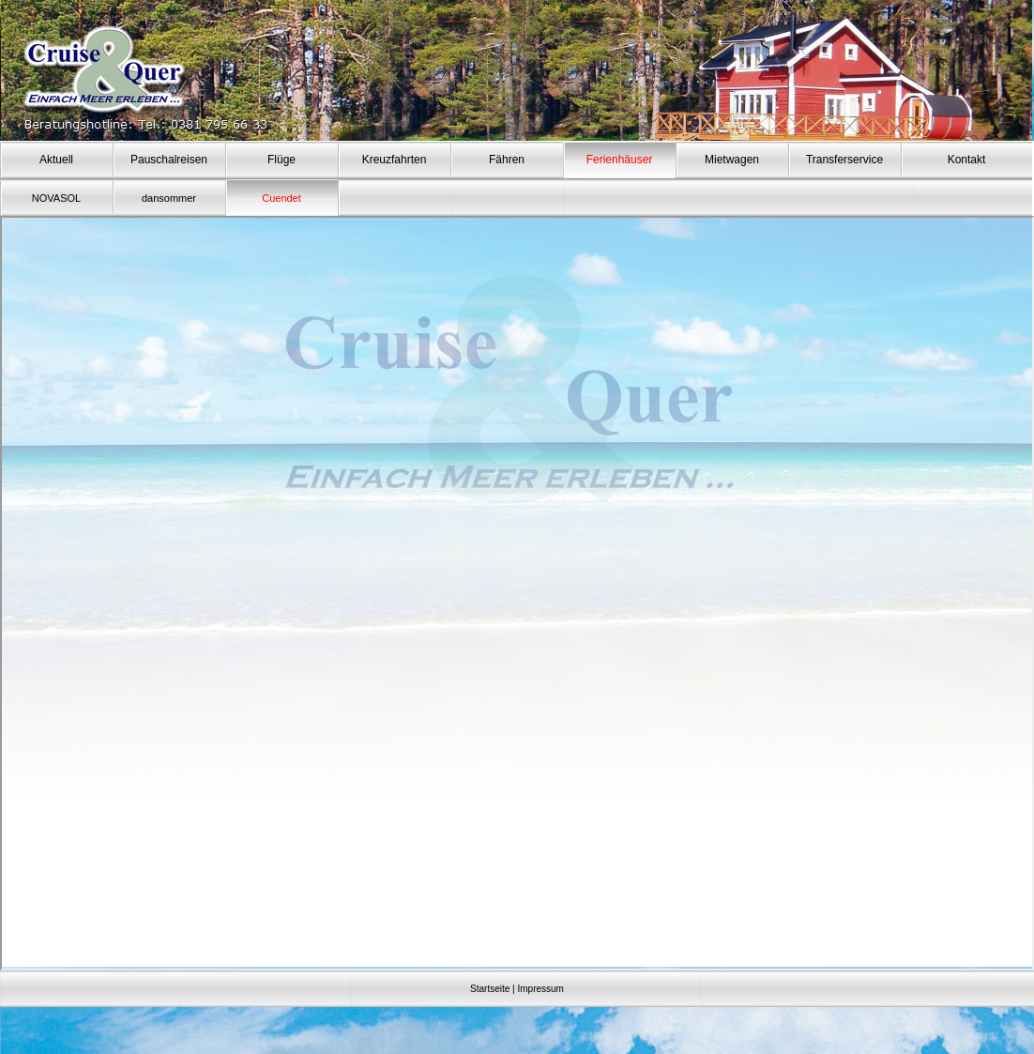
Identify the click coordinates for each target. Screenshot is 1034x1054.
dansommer (169, 198)
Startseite (489, 989)
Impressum (540, 989)
